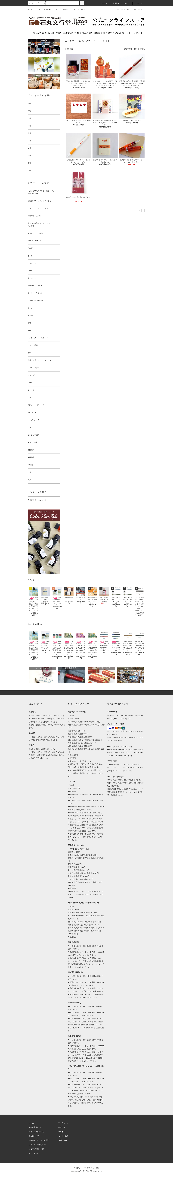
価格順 (136, 49)
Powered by (86, 1171)
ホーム (30, 9)
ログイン (126, 3)
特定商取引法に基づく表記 (39, 1140)
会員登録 (114, 3)
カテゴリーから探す (61, 9)
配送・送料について (36, 1132)
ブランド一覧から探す (42, 9)
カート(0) (139, 3)
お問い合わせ (137, 9)
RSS (30, 1153)
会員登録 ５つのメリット (37, 500)
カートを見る (63, 1136)
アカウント (102, 3)
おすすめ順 (128, 49)
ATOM (36, 1153)
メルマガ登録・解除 (121, 9)
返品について (34, 1136)
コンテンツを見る (78, 9)
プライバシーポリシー (37, 1145)
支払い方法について (36, 1127)
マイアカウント (64, 1123)
